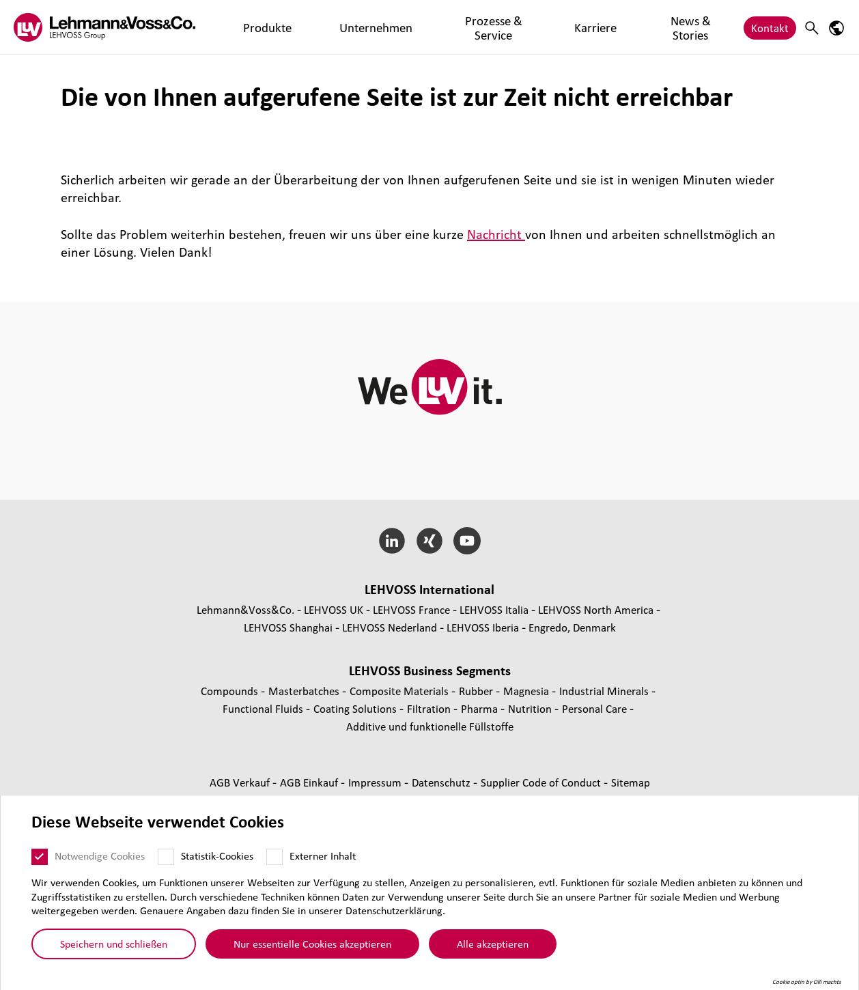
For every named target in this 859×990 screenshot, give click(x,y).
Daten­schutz (442, 782)
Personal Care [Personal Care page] (596, 708)
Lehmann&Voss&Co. (245, 609)
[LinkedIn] (392, 540)
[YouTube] (466, 540)
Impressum (376, 782)
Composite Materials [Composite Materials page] (400, 690)
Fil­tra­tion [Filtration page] (430, 708)
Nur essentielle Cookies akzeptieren (312, 943)
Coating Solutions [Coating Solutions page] (356, 708)
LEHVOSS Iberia (483, 627)
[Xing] (430, 540)
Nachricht (496, 234)
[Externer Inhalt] (274, 857)
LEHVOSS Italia (494, 609)
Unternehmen (318, 26)
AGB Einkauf (310, 782)
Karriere (489, 26)
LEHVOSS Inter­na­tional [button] (429, 589)
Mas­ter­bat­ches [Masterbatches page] (305, 690)
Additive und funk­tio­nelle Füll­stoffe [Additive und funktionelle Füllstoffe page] (429, 726)
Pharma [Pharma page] (481, 708)
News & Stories (559, 26)
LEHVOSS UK (333, 609)
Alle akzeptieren (493, 943)
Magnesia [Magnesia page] (527, 690)
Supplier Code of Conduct (542, 782)
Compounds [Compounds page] (231, 690)
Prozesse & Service (411, 26)
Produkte (248, 26)
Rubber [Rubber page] (477, 690)
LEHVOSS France (411, 609)
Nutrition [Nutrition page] (531, 708)
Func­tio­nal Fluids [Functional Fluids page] (264, 708)
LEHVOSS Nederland (389, 627)
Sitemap (630, 782)
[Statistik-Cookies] (166, 857)
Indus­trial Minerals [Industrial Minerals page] (605, 690)
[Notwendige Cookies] (39, 857)
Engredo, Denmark (572, 627)
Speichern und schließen (113, 943)
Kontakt (770, 26)
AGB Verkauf (241, 782)
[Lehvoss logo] (104, 27)
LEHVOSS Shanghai (288, 627)
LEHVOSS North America (595, 609)
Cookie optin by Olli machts (806, 981)
